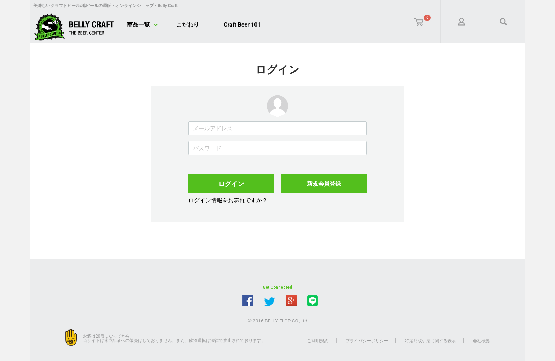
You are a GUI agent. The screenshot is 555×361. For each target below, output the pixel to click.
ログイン (231, 183)
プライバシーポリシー (366, 340)
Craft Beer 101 (242, 24)
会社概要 (481, 340)
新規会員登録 (324, 183)
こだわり (187, 24)
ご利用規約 (317, 340)
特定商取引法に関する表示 (430, 340)
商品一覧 (138, 24)
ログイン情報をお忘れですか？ (228, 200)
